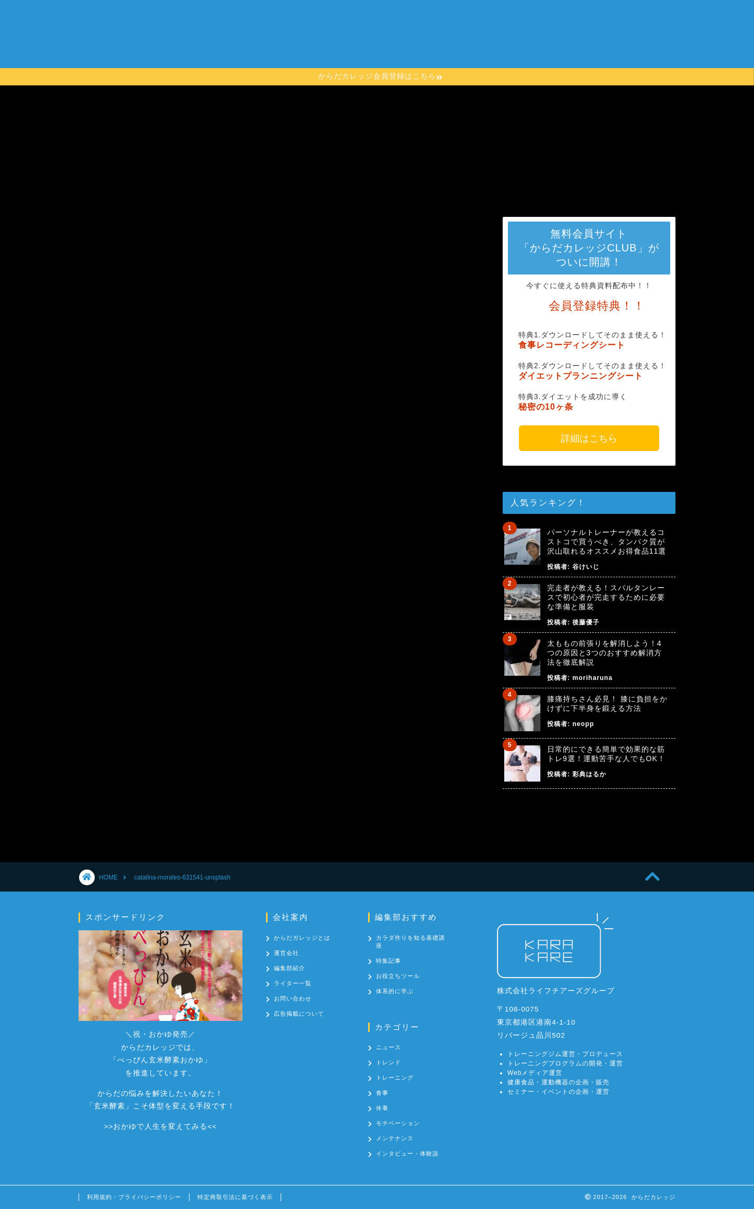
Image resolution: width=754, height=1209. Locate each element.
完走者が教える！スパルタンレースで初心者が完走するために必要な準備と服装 (606, 597)
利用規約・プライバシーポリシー (134, 1197)
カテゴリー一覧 (496, 40)
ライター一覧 (293, 983)
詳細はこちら (589, 438)
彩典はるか (589, 774)
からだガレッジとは (302, 938)
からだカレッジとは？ (295, 40)
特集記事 (388, 961)
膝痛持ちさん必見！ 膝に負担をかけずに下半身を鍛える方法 (607, 703)
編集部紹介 (289, 968)
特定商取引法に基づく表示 (235, 1197)
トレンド (388, 1062)
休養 (382, 1108)
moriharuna (592, 678)
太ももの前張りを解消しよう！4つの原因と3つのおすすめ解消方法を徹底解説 (604, 652)
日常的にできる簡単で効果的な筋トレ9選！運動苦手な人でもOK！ (606, 754)
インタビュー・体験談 (407, 1153)
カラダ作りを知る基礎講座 (401, 40)
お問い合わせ (565, 40)
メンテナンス (395, 1138)
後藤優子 (586, 622)
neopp (583, 724)
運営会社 (286, 953)
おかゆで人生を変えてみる (160, 1126)
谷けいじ (586, 566)
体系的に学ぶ (395, 991)
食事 (382, 1093)
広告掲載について (299, 1013)
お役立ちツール (398, 976)
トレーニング (395, 1077)
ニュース (388, 1047)
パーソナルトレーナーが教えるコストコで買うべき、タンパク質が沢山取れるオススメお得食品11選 (607, 541)
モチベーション (398, 1123)
